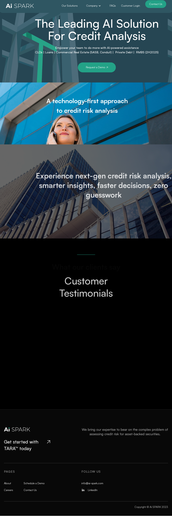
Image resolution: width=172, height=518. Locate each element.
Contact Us (155, 4)
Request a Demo (97, 67)
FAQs (113, 5)
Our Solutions (70, 5)
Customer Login (130, 5)
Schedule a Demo (34, 483)
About (7, 483)
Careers (8, 490)
